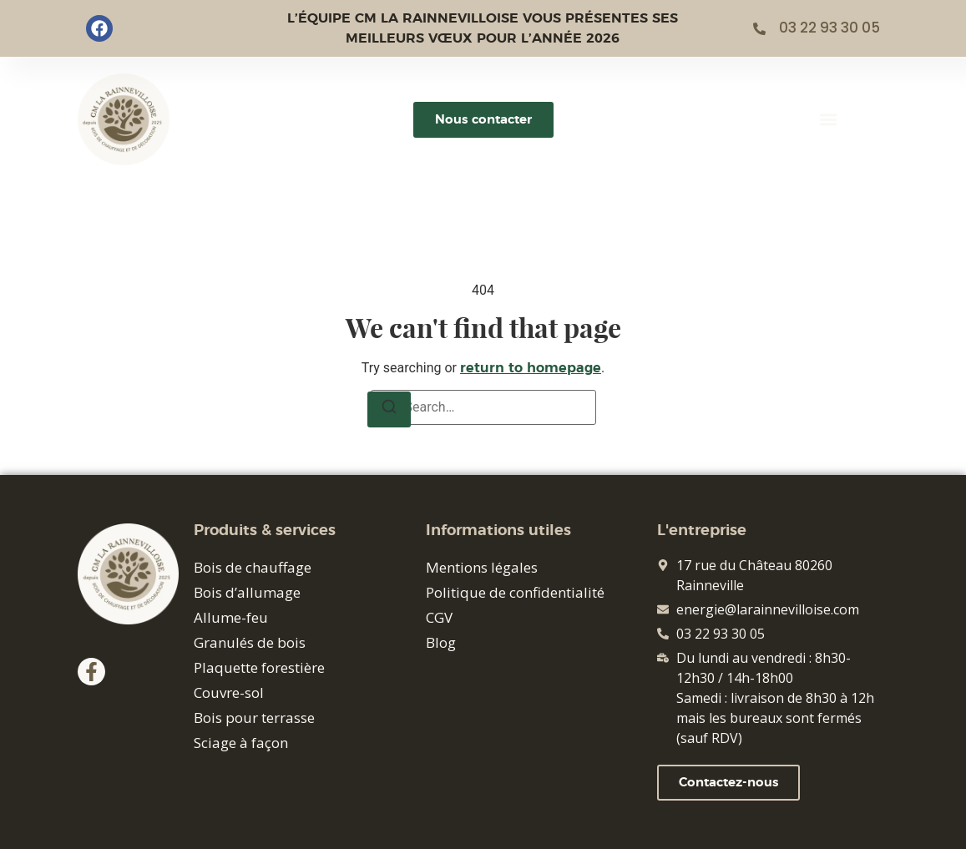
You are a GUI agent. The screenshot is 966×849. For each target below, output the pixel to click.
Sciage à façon (241, 742)
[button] (828, 120)
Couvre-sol (229, 692)
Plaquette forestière (259, 667)
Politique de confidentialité (515, 592)
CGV (439, 617)
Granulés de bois (250, 642)
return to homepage (530, 368)
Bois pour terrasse (254, 717)
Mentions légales (482, 567)
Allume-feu (231, 617)
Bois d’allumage (247, 592)
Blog (441, 642)
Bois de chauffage (252, 567)
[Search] (389, 409)
